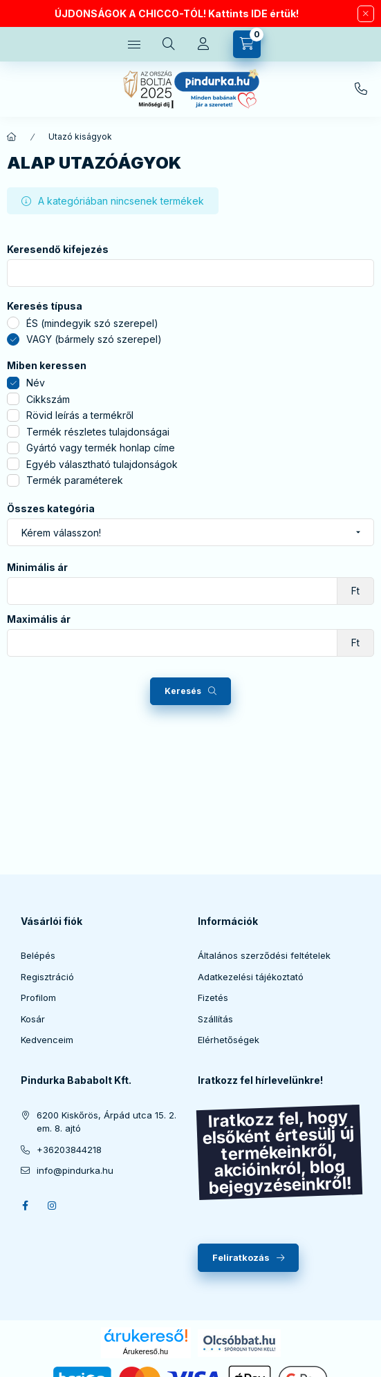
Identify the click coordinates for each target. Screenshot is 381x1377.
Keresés (183, 691)
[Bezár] (365, 14)
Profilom (38, 997)
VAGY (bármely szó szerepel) (94, 339)
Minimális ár (37, 567)
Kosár (33, 1018)
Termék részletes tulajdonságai (97, 432)
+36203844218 (361, 89)
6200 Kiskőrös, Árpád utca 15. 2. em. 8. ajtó (106, 1121)
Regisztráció (47, 976)
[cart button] (247, 44)
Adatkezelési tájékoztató (251, 976)
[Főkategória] (12, 137)
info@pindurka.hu (75, 1170)
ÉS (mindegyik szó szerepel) (92, 323)
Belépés (38, 955)
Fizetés (213, 997)
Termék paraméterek (74, 480)
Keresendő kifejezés (58, 249)
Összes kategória (51, 508)
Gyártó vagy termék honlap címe (100, 447)
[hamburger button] (134, 44)
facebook (25, 1205)
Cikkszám (48, 399)
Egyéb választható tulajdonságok (102, 464)
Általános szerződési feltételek (264, 955)
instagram (52, 1205)
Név (35, 382)
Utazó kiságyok (80, 136)
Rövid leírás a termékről (79, 415)
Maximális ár (39, 619)
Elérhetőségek (228, 1039)
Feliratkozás (241, 1257)
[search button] (169, 44)
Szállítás (215, 1018)
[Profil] (203, 44)
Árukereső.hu (145, 1351)
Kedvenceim (47, 1039)
